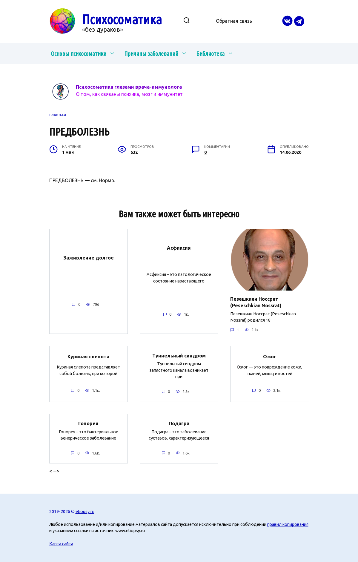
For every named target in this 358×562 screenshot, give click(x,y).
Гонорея (88, 423)
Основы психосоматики (78, 53)
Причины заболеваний (151, 53)
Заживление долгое (88, 257)
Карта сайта (61, 543)
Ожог (269, 356)
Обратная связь (234, 21)
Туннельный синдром (179, 355)
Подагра (179, 423)
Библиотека (210, 53)
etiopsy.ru (85, 511)
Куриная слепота (88, 356)
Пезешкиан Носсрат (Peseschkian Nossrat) (256, 302)
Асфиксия (179, 248)
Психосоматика (122, 19)
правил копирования (287, 524)
